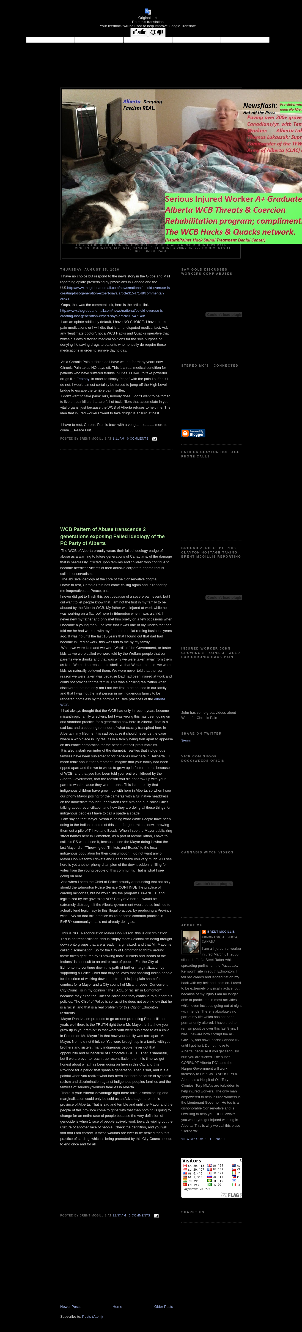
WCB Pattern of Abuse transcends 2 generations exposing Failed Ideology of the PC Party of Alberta (112, 536)
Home (117, 1307)
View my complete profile (205, 1138)
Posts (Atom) (92, 1316)
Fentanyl (83, 379)
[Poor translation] (157, 32)
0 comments (138, 438)
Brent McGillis (221, 931)
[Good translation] (139, 32)
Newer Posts (70, 1307)
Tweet (186, 741)
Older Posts (163, 1307)
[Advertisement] (101, 489)
